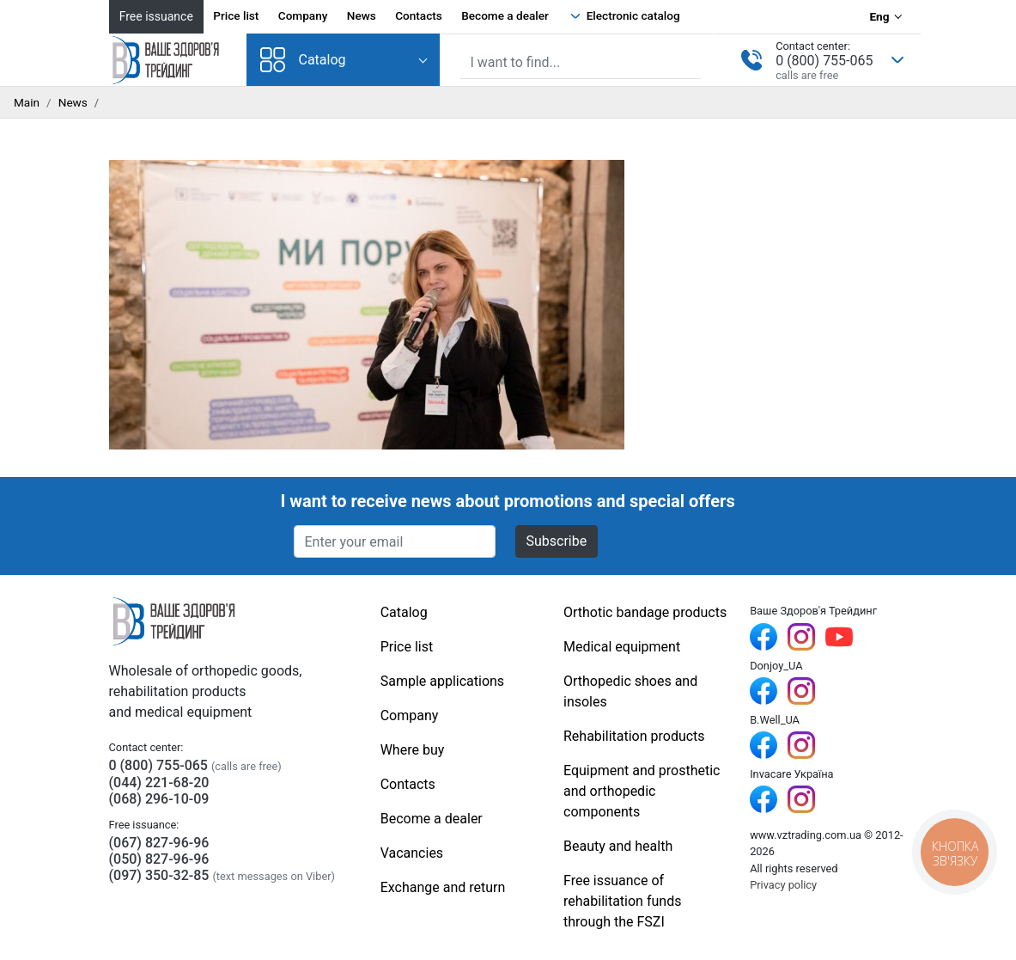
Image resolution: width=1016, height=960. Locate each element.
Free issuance (156, 16)
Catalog (303, 59)
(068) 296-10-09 (159, 799)
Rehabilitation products (634, 736)
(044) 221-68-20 (159, 782)
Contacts (418, 15)
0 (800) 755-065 (824, 60)
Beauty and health (617, 846)
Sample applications (442, 681)
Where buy (412, 750)
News (361, 15)
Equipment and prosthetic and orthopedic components (641, 791)
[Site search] (581, 62)
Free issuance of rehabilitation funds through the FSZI (622, 901)
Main (27, 102)
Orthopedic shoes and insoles (630, 691)
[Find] (689, 61)
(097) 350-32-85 (159, 875)
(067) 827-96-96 (159, 843)
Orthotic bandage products (645, 612)
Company (303, 15)
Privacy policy (783, 884)
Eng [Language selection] (879, 16)
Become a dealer (505, 15)
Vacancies (411, 853)
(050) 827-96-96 (159, 859)
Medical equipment (621, 647)
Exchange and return (443, 887)
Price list (236, 15)
